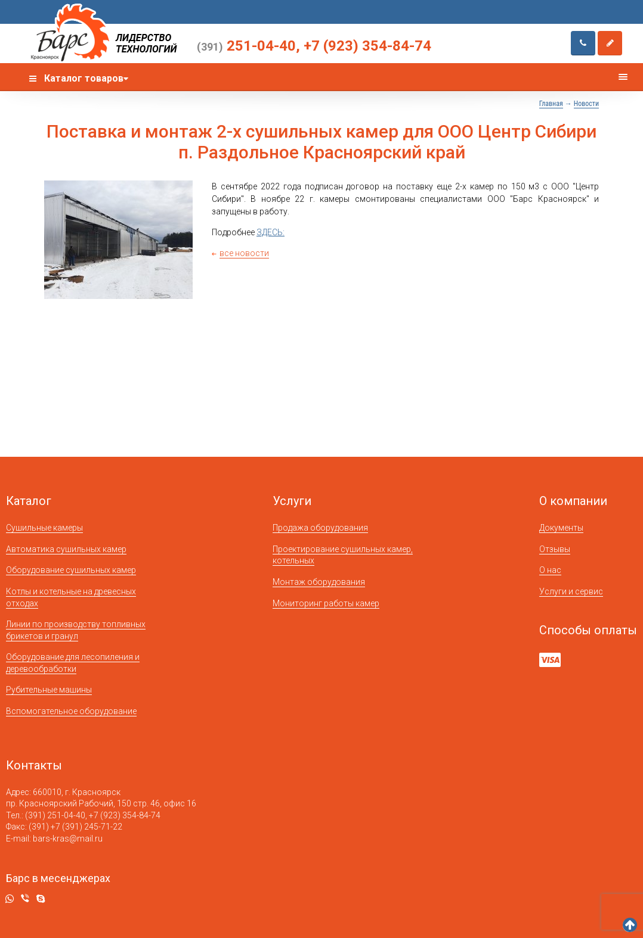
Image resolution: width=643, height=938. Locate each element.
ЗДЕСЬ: (270, 232)
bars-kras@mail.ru (68, 838)
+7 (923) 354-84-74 (367, 46)
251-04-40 (246, 46)
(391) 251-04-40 (55, 815)
